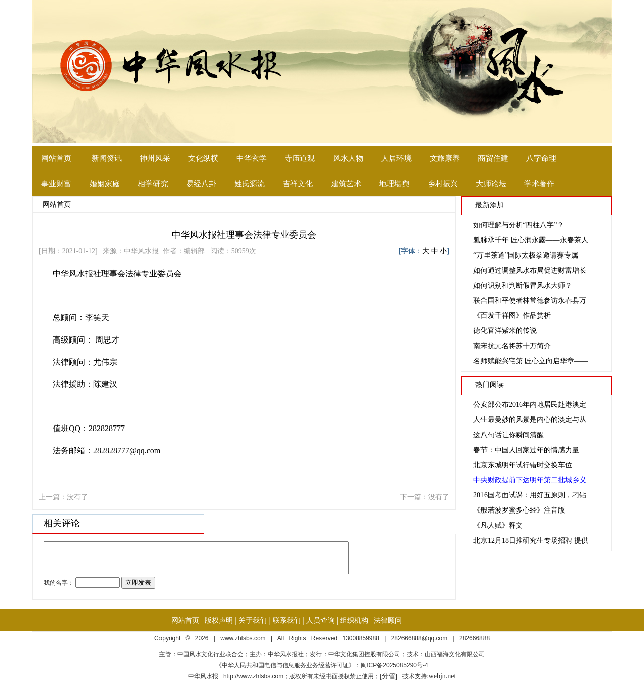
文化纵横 (203, 158)
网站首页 (56, 158)
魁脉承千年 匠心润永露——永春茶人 (530, 240)
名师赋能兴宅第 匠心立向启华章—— (530, 361)
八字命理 (541, 158)
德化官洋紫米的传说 (505, 330)
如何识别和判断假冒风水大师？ (522, 285)
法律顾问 (388, 620)
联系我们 (287, 620)
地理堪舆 (394, 184)
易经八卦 (201, 184)
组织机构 (354, 620)
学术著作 (539, 184)
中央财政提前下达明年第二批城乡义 (529, 480)
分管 (389, 676)
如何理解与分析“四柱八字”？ (518, 225)
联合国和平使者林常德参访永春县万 (529, 300)
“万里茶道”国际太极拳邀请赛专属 (525, 255)
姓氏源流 (249, 184)
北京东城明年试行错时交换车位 (522, 465)
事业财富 (56, 184)
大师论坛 (491, 184)
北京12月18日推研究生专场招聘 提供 (530, 540)
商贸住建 (493, 158)
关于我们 (252, 620)
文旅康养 (445, 158)
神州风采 (155, 158)
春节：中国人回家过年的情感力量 (526, 450)
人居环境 (396, 158)
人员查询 (320, 620)
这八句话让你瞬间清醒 (508, 435)
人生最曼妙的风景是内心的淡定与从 (529, 419)
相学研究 (153, 184)
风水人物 (348, 158)
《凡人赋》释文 (498, 525)
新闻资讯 (107, 158)
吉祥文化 (298, 184)
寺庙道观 (300, 158)
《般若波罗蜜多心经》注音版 (519, 510)
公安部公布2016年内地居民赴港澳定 (529, 404)
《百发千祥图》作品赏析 (512, 315)
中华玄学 (251, 158)
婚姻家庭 (105, 184)
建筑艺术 (346, 184)
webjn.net (442, 676)
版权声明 (219, 620)
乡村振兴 (443, 184)
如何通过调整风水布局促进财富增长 (529, 270)
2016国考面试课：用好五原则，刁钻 (529, 495)
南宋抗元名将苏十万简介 (512, 346)
